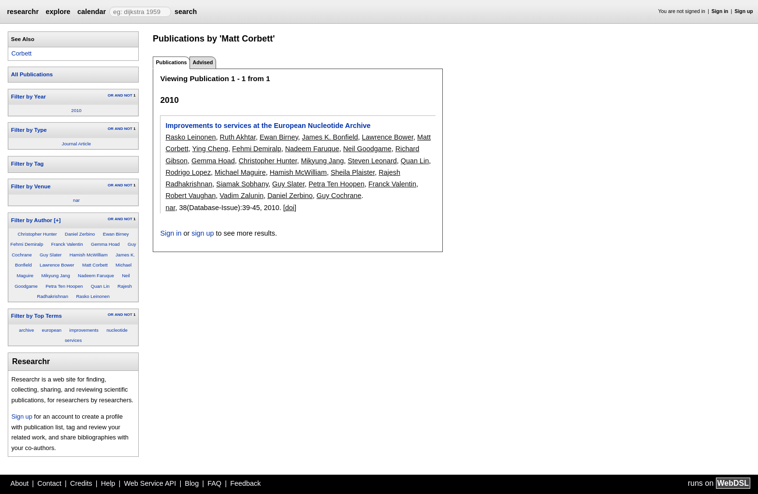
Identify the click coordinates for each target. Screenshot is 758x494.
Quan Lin (100, 286)
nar (76, 200)
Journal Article (76, 143)
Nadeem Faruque (96, 275)
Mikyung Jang (56, 275)
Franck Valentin (67, 244)
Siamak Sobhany (242, 184)
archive (26, 330)
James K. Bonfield (330, 137)
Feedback (245, 483)
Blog (192, 483)
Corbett (21, 53)
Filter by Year (28, 96)
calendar (91, 11)
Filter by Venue (31, 186)
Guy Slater (50, 254)
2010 (76, 110)
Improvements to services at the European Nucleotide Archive (267, 125)
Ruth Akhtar (237, 137)
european (52, 330)
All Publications (32, 74)
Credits (81, 483)
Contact (49, 483)
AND (119, 95)
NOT (128, 95)
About (20, 483)
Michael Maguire (240, 172)
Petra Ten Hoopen (64, 286)
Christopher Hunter (37, 234)
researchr (23, 11)
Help (108, 483)
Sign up (744, 11)
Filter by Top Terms (36, 316)
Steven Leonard (372, 161)
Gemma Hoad (105, 244)
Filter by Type (29, 130)
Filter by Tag (27, 164)
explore (57, 11)
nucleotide (117, 330)
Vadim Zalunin (241, 195)
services (73, 340)
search (186, 11)
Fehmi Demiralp (27, 244)
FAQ (214, 483)
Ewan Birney (116, 234)
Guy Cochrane (339, 195)
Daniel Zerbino (80, 234)
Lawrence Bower (57, 265)
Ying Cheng (210, 149)
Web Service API (150, 483)
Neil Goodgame (367, 149)
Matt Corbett (95, 265)
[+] (57, 220)
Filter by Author (31, 220)
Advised (202, 62)
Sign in (720, 11)
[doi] (289, 208)
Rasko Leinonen (92, 296)
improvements (84, 330)
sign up (202, 233)
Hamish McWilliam (89, 254)
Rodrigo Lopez (188, 172)
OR (111, 95)
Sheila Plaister (353, 172)
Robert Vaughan (190, 195)
